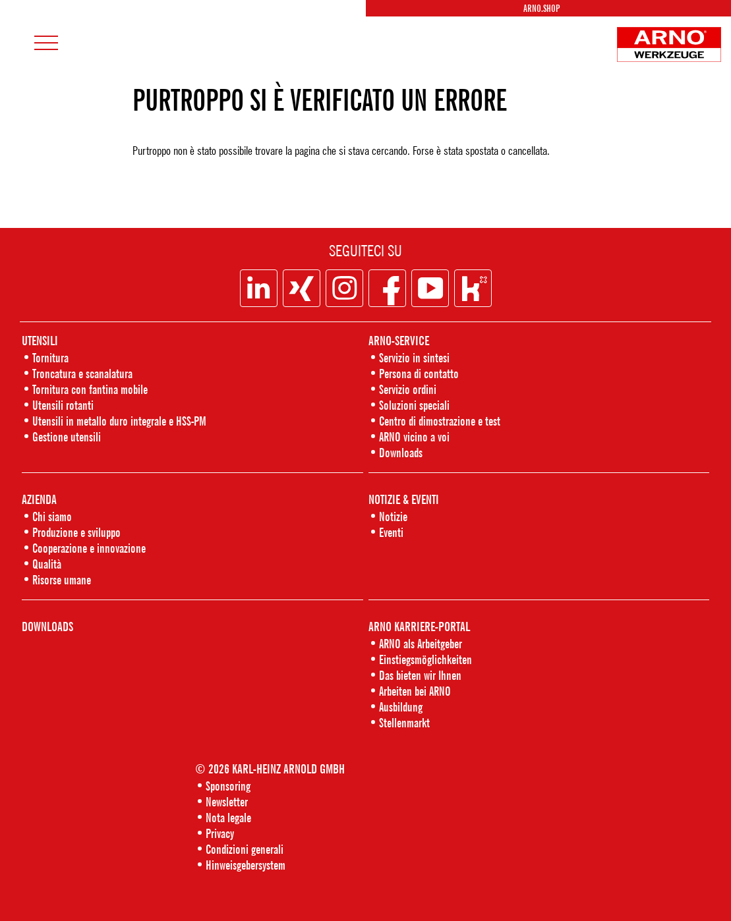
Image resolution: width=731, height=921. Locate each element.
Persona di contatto (419, 373)
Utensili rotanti (63, 405)
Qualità (46, 563)
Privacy (220, 833)
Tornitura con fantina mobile (90, 389)
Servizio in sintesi (414, 357)
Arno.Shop (541, 8)
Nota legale (228, 817)
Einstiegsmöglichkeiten (425, 659)
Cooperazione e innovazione (89, 548)
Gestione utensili (66, 436)
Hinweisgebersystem (245, 864)
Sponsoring (228, 785)
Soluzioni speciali (414, 405)
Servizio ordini (407, 389)
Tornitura (50, 357)
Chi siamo (52, 516)
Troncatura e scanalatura (82, 373)
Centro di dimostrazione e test (439, 420)
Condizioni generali (244, 849)
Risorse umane (61, 579)
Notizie (393, 516)
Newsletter (227, 801)
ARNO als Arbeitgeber (420, 643)
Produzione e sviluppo (76, 532)
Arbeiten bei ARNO (415, 690)
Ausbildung (401, 706)
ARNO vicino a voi (414, 436)
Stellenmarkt (404, 722)
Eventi (391, 532)
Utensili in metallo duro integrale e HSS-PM (119, 420)
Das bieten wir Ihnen (420, 675)
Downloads (401, 452)
